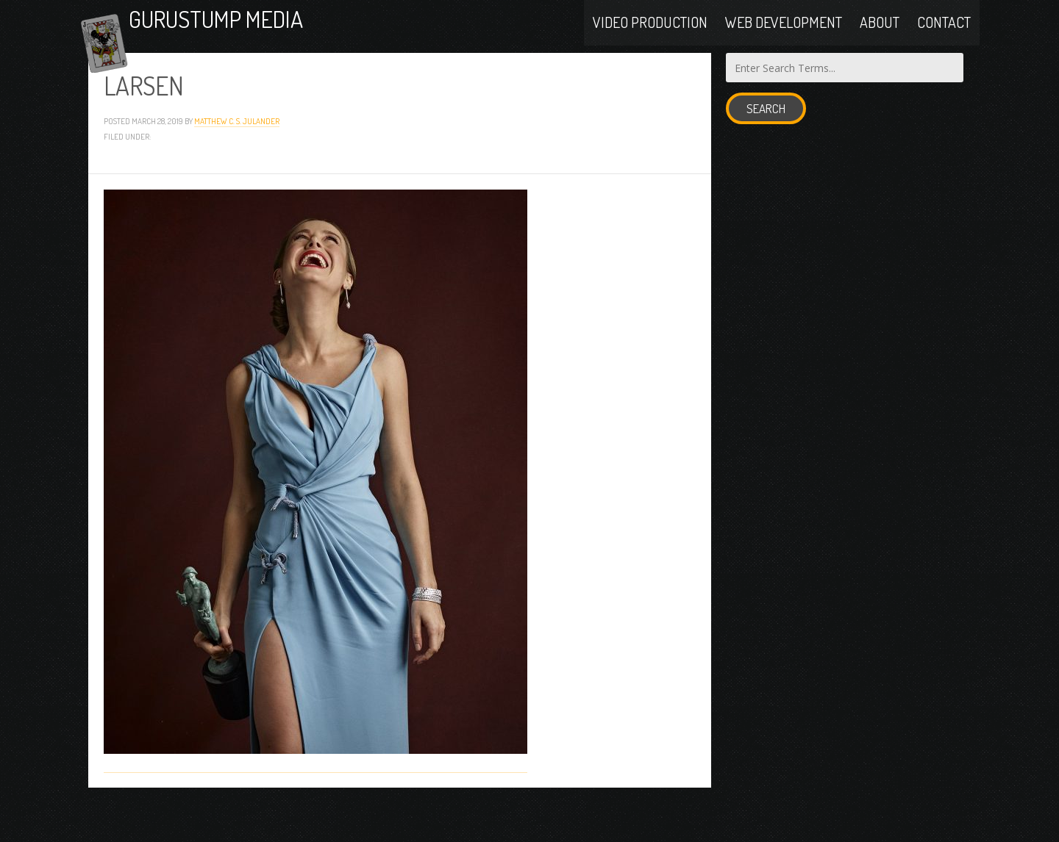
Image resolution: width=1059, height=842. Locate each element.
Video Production (650, 38)
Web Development (783, 38)
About (879, 38)
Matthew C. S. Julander (236, 159)
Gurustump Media (275, 38)
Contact (944, 38)
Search (765, 147)
